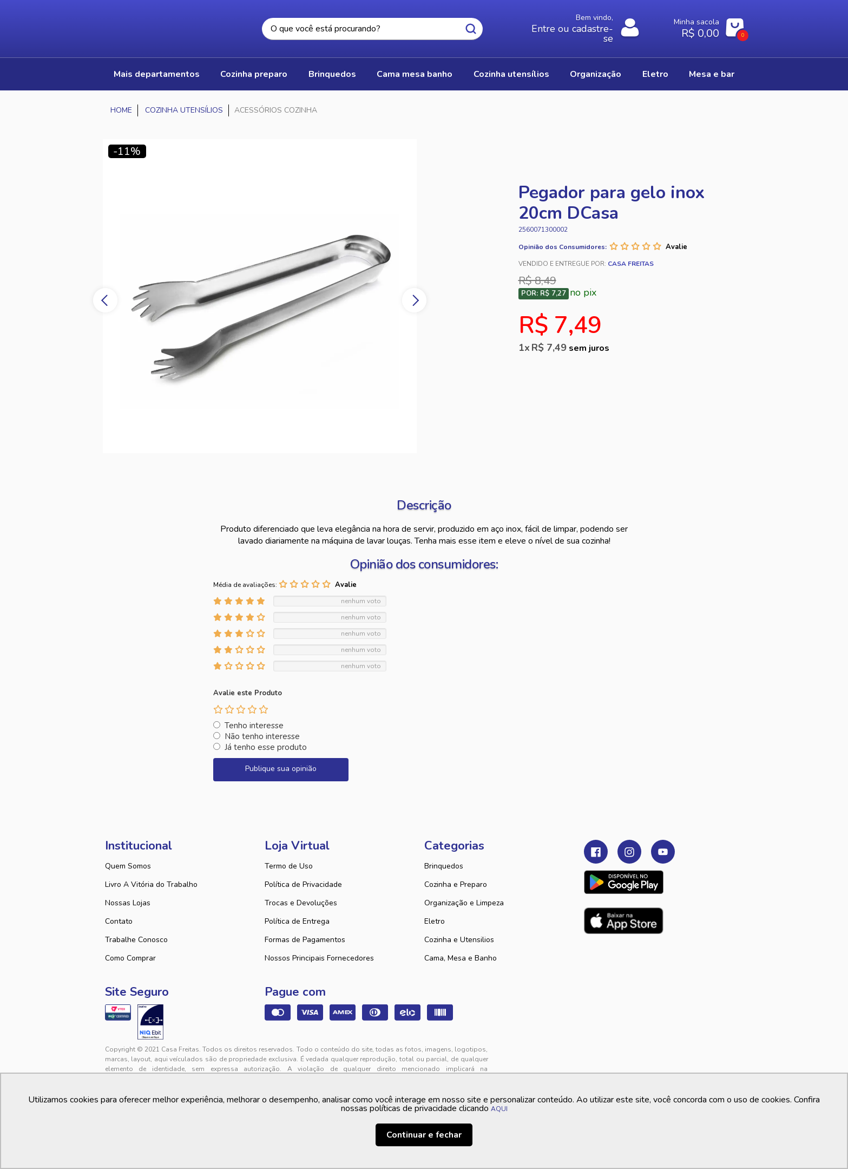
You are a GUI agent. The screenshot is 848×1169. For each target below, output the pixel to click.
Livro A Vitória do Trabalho (151, 884)
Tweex (598, 1058)
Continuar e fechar (424, 1135)
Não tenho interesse (262, 736)
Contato (119, 921)
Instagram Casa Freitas (629, 852)
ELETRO (655, 74)
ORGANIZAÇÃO (595, 74)
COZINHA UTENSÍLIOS (511, 74)
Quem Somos (128, 866)
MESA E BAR (711, 74)
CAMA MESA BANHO (414, 74)
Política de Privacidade (303, 884)
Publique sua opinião (281, 768)
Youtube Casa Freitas (663, 852)
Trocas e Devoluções (301, 903)
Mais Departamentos (157, 74)
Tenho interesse (254, 725)
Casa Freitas (164, 25)
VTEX (644, 1058)
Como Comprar (130, 958)
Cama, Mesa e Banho (460, 958)
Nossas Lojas (127, 903)
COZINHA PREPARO (253, 74)
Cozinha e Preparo (455, 884)
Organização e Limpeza (464, 903)
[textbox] (372, 29)
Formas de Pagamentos (305, 940)
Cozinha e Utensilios (459, 940)
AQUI (499, 1109)
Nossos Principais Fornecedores (319, 958)
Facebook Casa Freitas (596, 852)
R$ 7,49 (570, 347)
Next (414, 300)
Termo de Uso (289, 866)
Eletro (434, 921)
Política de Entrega (297, 921)
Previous (105, 300)
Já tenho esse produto (266, 747)
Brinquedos (443, 866)
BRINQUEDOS (332, 74)
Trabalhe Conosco (136, 940)
